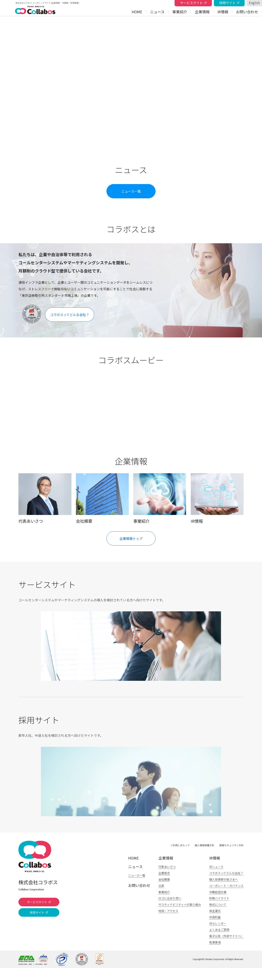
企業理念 (164, 873)
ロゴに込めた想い (169, 898)
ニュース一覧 (136, 875)
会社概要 (164, 879)
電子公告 (226, 936)
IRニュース (216, 867)
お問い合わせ (247, 11)
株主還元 (215, 911)
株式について (217, 904)
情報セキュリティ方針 (231, 845)
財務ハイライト (219, 898)
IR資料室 (215, 917)
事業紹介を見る (159, 498)
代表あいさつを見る (44, 498)
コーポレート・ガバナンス (226, 886)
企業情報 (202, 11)
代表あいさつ (167, 867)
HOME (137, 11)
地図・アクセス (168, 911)
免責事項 (215, 942)
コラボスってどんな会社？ (226, 873)
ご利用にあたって (180, 845)
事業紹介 (179, 11)
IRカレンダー (217, 923)
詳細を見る (131, 646)
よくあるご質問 (219, 930)
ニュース (157, 11)
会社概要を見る (102, 498)
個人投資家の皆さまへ (223, 879)
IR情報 (222, 11)
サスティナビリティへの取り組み (179, 904)
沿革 (161, 886)
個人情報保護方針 (204, 845)
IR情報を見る (217, 498)
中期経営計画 (217, 892)
